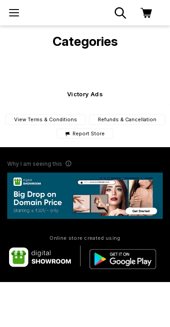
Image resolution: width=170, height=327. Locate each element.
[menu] (14, 13)
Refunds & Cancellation (127, 119)
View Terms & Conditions (45, 119)
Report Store (85, 134)
